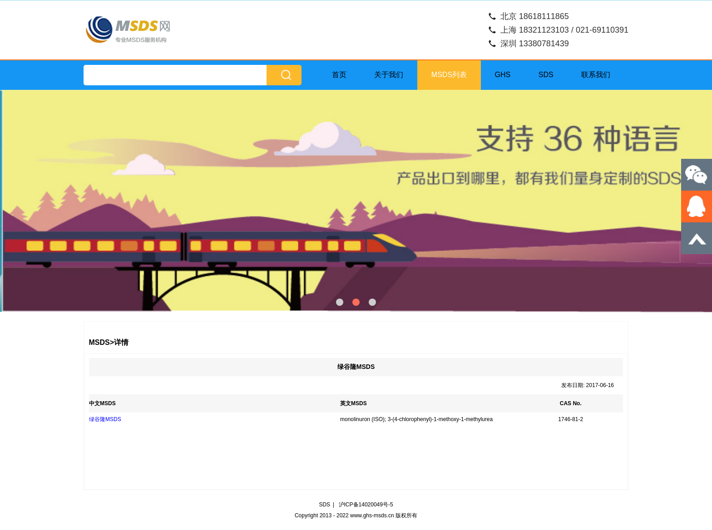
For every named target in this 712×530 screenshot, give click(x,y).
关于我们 (388, 75)
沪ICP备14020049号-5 (366, 504)
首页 (339, 75)
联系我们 (595, 75)
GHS (503, 75)
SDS (546, 75)
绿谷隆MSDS (105, 419)
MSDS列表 (449, 75)
